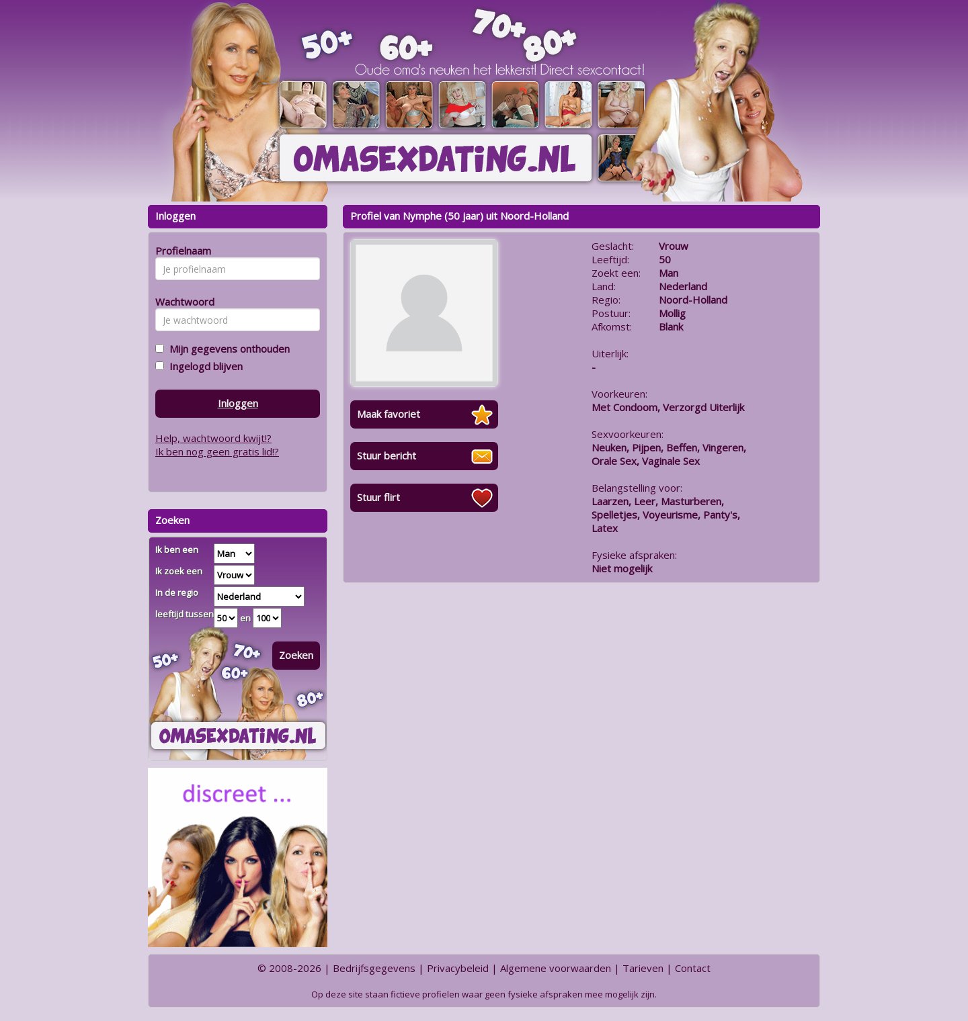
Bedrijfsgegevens (374, 968)
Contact (693, 968)
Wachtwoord (181, 301)
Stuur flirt (378, 497)
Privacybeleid (458, 968)
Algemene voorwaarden (555, 968)
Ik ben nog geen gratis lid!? (217, 451)
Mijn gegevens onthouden (227, 348)
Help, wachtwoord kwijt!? (213, 438)
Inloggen (238, 403)
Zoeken (296, 655)
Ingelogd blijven (203, 366)
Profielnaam (181, 250)
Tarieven (642, 968)
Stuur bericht (386, 455)
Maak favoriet (388, 413)
